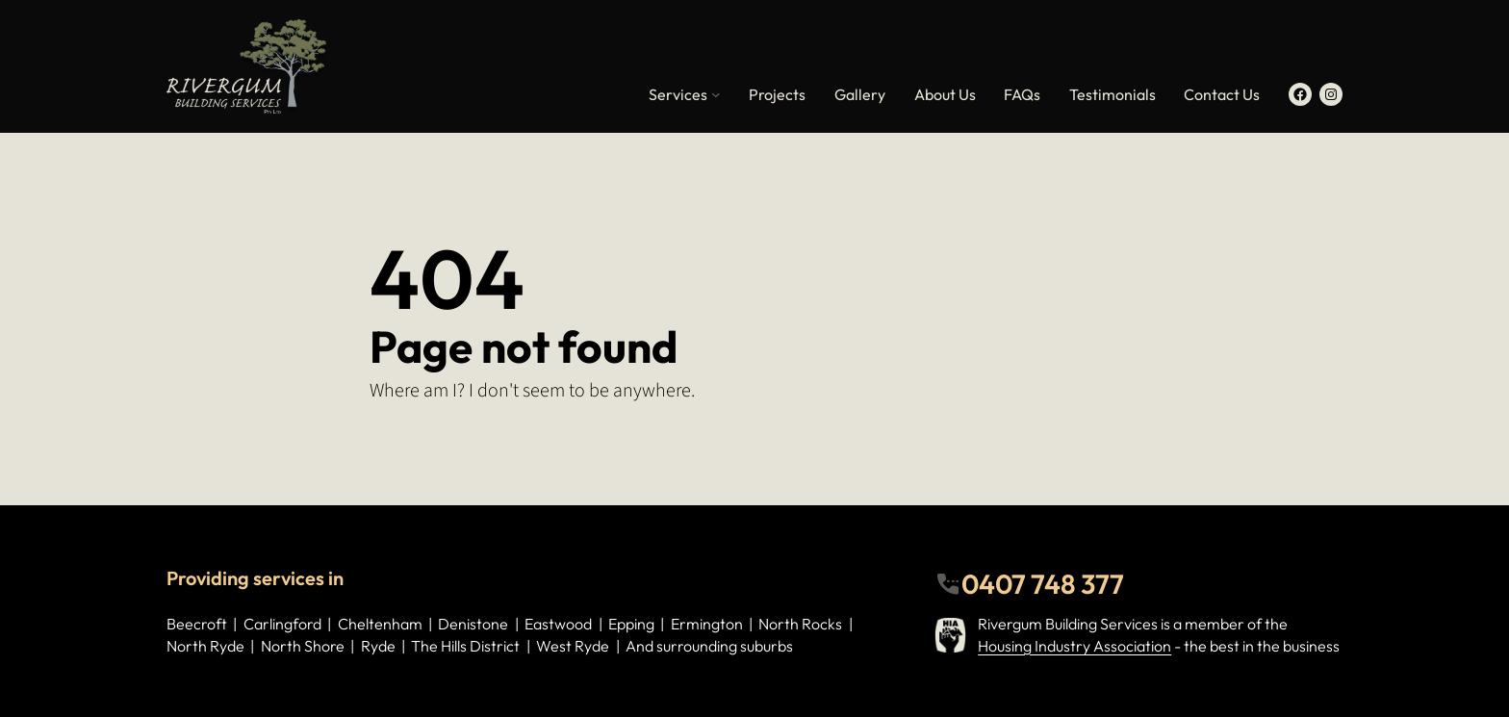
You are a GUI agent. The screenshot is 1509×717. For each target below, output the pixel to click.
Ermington (707, 623)
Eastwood (558, 623)
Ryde (378, 645)
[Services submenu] (716, 94)
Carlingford (282, 623)
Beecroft (196, 623)
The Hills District (465, 645)
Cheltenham (380, 623)
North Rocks (800, 623)
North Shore (303, 645)
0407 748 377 (1042, 584)
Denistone (473, 623)
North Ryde (205, 645)
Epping (631, 623)
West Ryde (572, 645)
